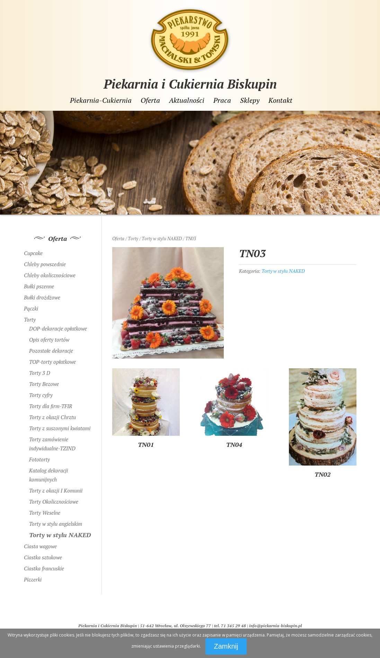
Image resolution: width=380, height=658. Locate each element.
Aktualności (186, 100)
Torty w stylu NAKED (162, 239)
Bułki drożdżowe (42, 297)
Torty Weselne (44, 512)
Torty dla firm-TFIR (50, 406)
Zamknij (226, 646)
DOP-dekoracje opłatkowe (58, 328)
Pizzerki (33, 579)
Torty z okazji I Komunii (55, 490)
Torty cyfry (41, 394)
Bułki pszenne (39, 286)
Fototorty (39, 459)
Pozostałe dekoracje (51, 350)
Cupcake (33, 253)
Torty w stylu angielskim (55, 523)
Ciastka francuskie (44, 568)
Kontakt (280, 100)
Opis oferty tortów (49, 339)
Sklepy (249, 100)
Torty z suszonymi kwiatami (59, 428)
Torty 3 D (39, 372)
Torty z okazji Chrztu (52, 417)
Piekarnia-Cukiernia (101, 100)
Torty (133, 239)
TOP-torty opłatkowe (52, 361)
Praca (222, 100)
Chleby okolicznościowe (50, 275)
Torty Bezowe (44, 383)
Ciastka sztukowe (43, 557)
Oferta (150, 100)
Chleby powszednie (45, 264)
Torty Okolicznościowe (53, 501)
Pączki (31, 308)
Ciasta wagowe (40, 546)
